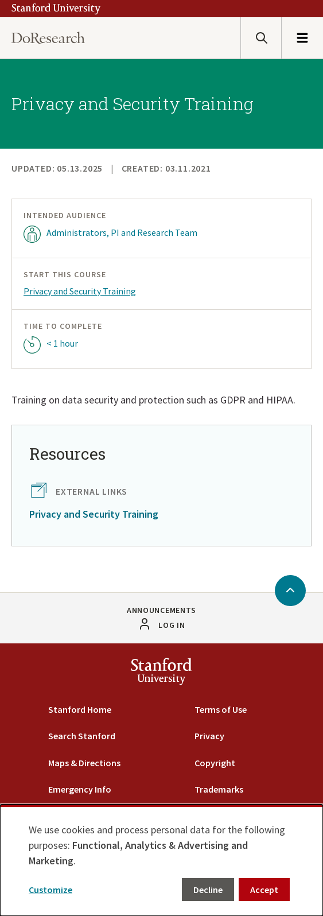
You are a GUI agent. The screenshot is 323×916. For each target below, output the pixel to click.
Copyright (214, 762)
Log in (171, 625)
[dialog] (161, 860)
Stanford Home (79, 709)
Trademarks (218, 789)
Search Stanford (81, 736)
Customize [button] (50, 889)
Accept (264, 889)
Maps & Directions (84, 762)
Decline (208, 889)
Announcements (161, 610)
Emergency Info (79, 789)
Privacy (209, 736)
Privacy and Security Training (80, 291)
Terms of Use (220, 709)
